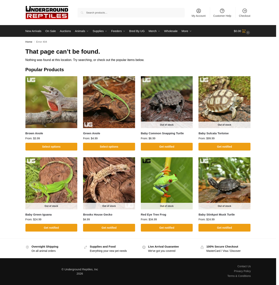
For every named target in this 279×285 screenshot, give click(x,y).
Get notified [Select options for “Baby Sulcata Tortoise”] (224, 146)
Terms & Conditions (239, 275)
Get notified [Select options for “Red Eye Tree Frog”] (166, 227)
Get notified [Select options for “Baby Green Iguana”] (51, 227)
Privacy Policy (242, 271)
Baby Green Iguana (38, 214)
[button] (242, 31)
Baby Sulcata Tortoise (213, 133)
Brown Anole (34, 133)
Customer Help (222, 12)
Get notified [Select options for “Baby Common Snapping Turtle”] (166, 146)
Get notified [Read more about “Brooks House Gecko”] (109, 227)
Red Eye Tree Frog (153, 214)
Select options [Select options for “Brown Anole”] (51, 146)
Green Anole (91, 133)
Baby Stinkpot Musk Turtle (216, 214)
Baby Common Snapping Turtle (162, 133)
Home (28, 41)
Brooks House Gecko (97, 214)
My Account (198, 12)
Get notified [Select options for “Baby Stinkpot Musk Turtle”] (224, 227)
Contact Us (244, 266)
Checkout (244, 12)
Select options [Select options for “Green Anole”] (109, 146)
